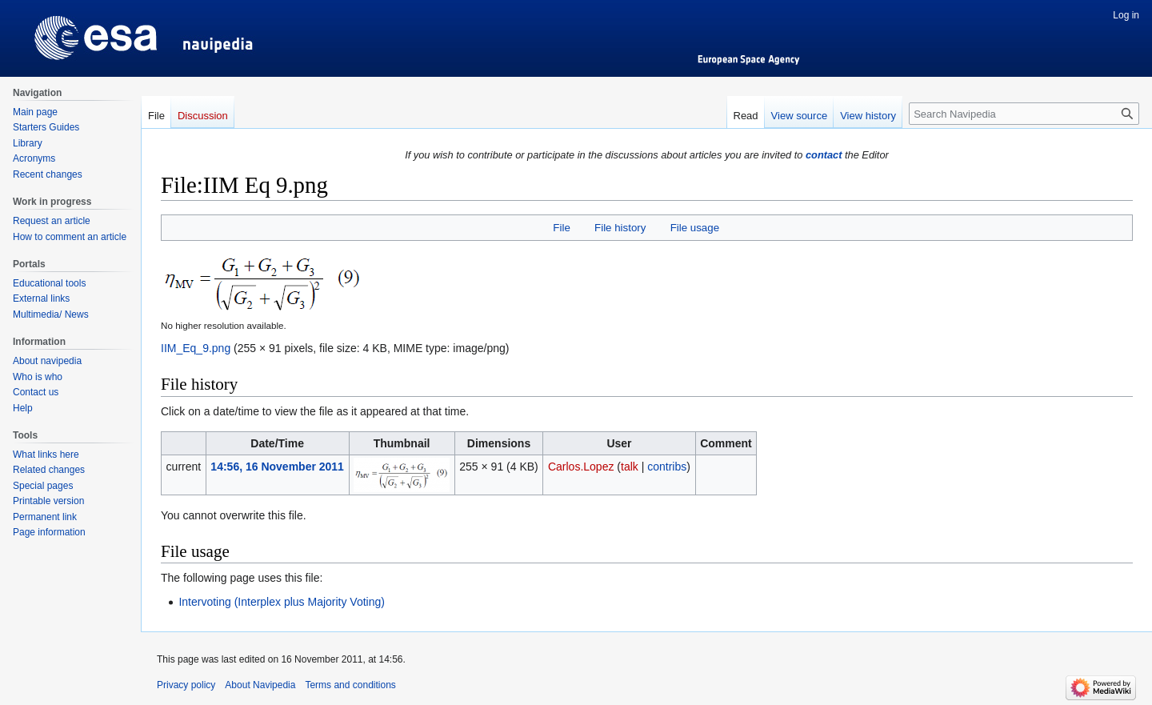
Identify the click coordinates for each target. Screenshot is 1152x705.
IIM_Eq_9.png (195, 348)
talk (629, 466)
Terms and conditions (350, 685)
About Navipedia (260, 685)
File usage (694, 228)
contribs (666, 466)
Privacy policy (186, 685)
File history (620, 228)
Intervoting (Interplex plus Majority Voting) (281, 601)
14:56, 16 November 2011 (277, 466)
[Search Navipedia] (1024, 113)
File (561, 228)
